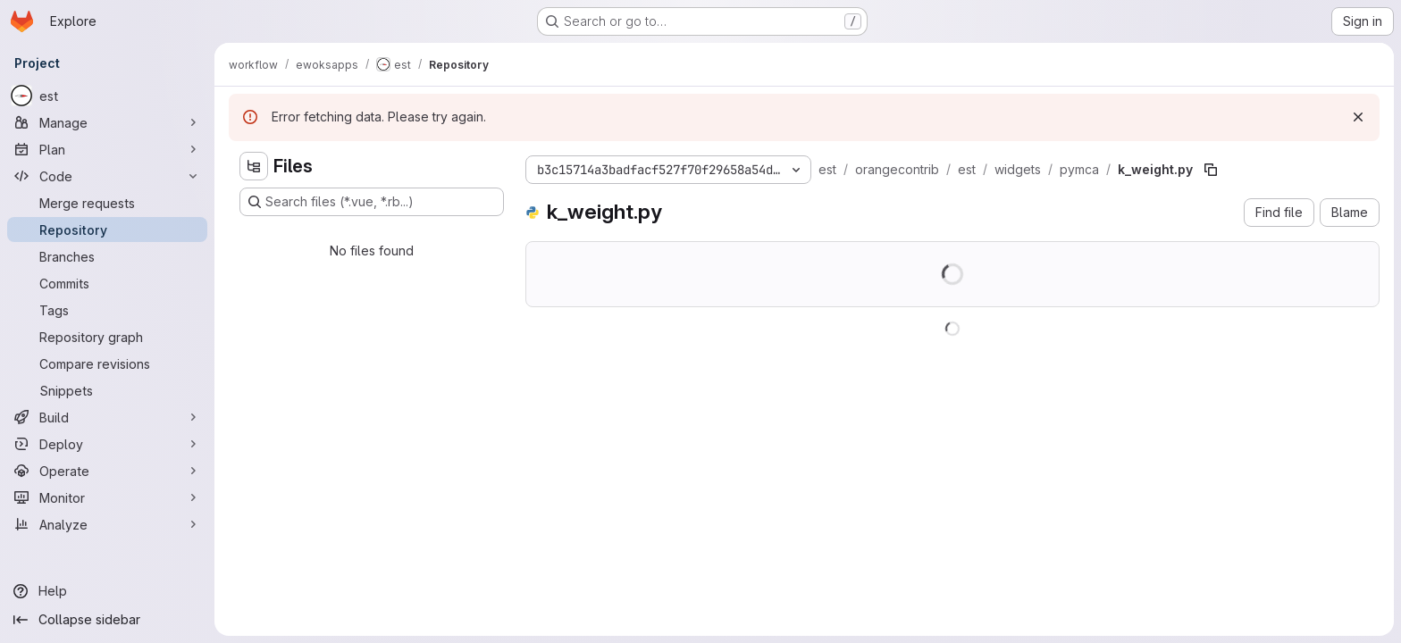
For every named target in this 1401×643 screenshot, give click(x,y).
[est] (107, 95)
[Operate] (107, 470)
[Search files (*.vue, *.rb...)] (371, 202)
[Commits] (107, 283)
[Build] (107, 417)
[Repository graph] (107, 336)
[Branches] (107, 256)
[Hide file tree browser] (253, 166)
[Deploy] (107, 443)
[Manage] (107, 122)
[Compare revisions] (107, 363)
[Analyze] (107, 524)
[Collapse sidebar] (107, 619)
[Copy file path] (1210, 169)
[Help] (107, 591)
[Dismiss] (1358, 117)
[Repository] (107, 229)
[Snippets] (107, 390)
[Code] (107, 175)
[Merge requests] (107, 202)
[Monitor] (107, 497)
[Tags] (107, 309)
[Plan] (107, 149)
